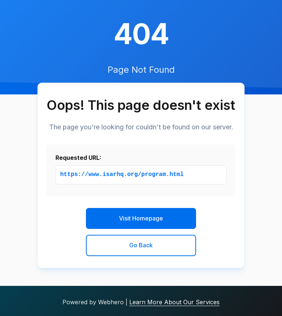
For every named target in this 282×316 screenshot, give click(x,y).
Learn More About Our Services (174, 302)
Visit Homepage (141, 218)
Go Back (141, 245)
